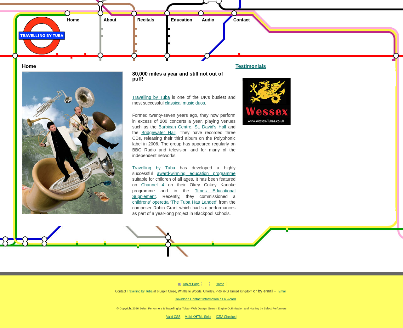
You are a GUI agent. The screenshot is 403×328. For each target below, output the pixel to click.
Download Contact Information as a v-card (205, 299)
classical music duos (185, 102)
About (110, 19)
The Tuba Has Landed (193, 202)
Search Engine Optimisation (225, 308)
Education (181, 19)
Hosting (254, 308)
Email (282, 291)
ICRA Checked (226, 317)
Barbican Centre (175, 126)
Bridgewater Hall (158, 132)
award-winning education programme (196, 173)
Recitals (145, 19)
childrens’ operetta (150, 202)
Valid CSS (173, 317)
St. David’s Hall (210, 126)
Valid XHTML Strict (198, 317)
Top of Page (191, 284)
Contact (241, 19)
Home (73, 19)
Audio (208, 19)
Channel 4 (152, 184)
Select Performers (150, 308)
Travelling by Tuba (40, 19)
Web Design (199, 308)
